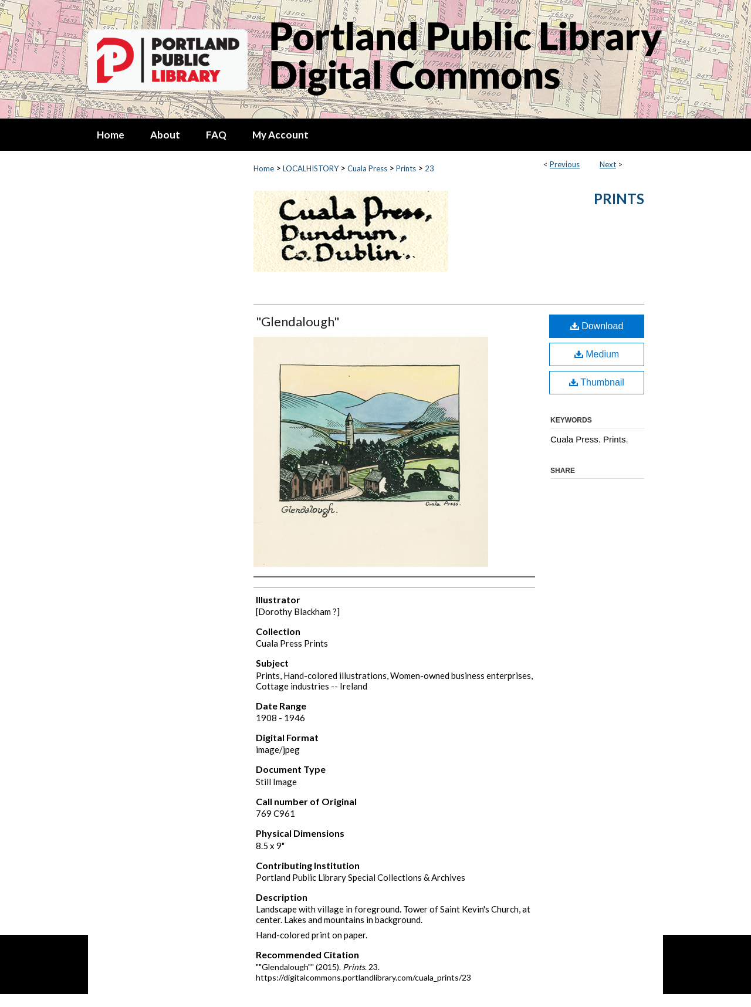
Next (608, 164)
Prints (406, 168)
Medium (596, 354)
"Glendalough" (298, 321)
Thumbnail (596, 382)
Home (263, 168)
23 (429, 168)
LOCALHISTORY (311, 168)
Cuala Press (367, 168)
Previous (565, 164)
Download (597, 326)
